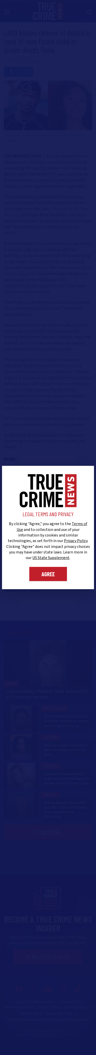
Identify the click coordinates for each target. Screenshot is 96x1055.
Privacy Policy (75, 541)
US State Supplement (50, 558)
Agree (48, 574)
